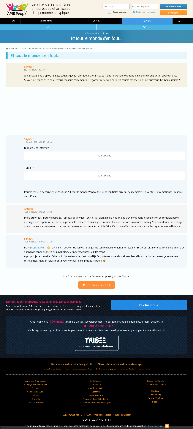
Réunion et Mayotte (155, 381)
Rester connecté (120, 12)
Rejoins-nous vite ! (96, 285)
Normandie (96, 384)
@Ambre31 (39, 247)
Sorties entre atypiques (106, 369)
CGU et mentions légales (98, 414)
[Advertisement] (96, 112)
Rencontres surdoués (52, 369)
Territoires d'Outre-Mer (155, 384)
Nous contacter (123, 414)
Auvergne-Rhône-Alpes (35, 381)
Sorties (97, 21)
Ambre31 (29, 208)
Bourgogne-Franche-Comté (36, 384)
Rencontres (46, 21)
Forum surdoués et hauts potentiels (135, 369)
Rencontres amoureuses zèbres (78, 369)
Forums (147, 21)
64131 (50, 212)
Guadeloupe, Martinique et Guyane (96, 402)
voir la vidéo (104, 155)
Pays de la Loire (96, 395)
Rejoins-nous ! (149, 305)
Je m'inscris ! (173, 12)
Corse (36, 395)
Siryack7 (29, 66)
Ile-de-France (95, 381)
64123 (50, 142)
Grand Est (36, 399)
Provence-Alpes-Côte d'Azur (95, 399)
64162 (50, 242)
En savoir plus (155, 425)
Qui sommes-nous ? (72, 414)
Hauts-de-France (35, 402)
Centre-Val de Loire (36, 391)
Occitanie (96, 391)
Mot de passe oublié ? (144, 12)
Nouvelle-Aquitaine (95, 388)
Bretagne (36, 388)
